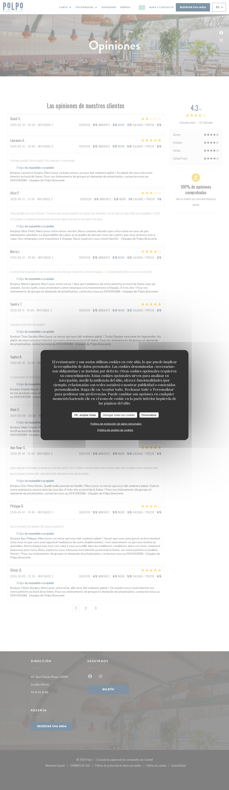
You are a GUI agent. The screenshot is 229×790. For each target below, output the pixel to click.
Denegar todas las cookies (119, 414)
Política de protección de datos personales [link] (115, 423)
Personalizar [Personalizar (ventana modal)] (148, 414)
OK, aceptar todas (85, 414)
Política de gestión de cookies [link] (115, 430)
